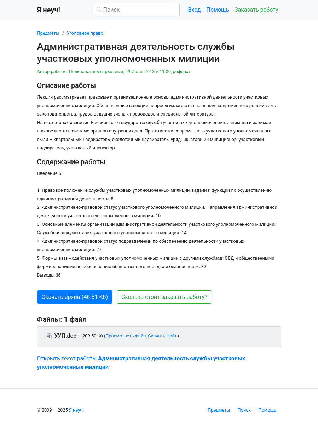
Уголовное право (85, 33)
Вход (194, 9)
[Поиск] (136, 9)
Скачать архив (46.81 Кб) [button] (75, 297)
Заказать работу (256, 9)
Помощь (218, 9)
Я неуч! (76, 410)
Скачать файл (162, 335)
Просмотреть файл (125, 335)
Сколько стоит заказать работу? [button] (164, 297)
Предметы (48, 33)
